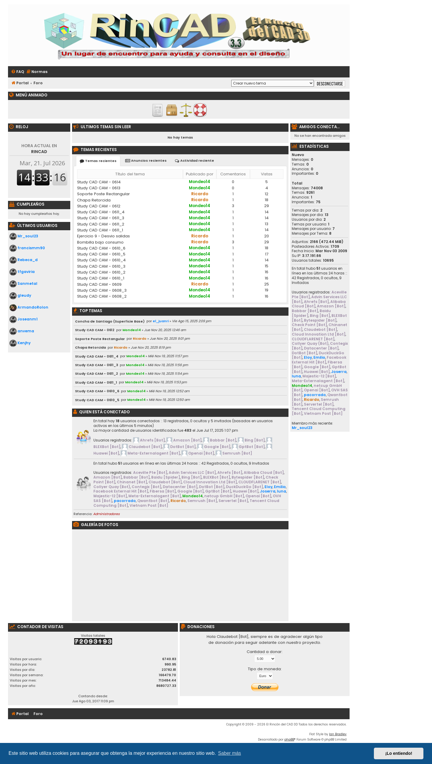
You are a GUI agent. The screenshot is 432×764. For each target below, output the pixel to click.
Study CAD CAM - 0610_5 (101, 254)
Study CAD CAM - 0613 (98, 188)
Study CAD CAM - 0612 (98, 206)
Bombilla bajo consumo (100, 242)
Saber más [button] (229, 753)
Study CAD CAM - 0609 (99, 284)
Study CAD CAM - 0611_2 (100, 224)
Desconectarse (330, 84)
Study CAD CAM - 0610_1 (100, 278)
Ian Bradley (338, 734)
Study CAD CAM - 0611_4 (101, 212)
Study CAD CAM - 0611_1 (100, 230)
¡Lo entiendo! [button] (398, 753)
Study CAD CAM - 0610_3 (101, 266)
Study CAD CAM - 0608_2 (102, 296)
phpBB (289, 739)
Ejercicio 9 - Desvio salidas (103, 236)
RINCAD (39, 149)
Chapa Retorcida (94, 200)
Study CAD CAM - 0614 (99, 182)
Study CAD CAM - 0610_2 (101, 272)
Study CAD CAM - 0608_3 (102, 290)
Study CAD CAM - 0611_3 (100, 218)
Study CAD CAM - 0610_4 (101, 260)
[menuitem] (17, 72)
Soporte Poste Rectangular (103, 194)
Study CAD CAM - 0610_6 (101, 248)
